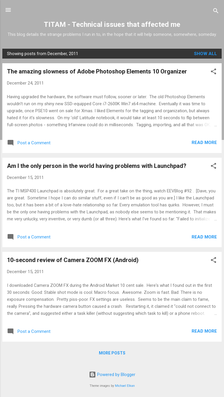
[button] (213, 72)
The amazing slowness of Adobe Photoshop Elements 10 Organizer (97, 71)
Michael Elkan (125, 386)
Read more (204, 142)
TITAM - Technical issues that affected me (112, 24)
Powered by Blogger (112, 374)
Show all (205, 53)
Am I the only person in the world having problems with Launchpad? (96, 165)
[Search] (215, 12)
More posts (112, 353)
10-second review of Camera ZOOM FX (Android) (73, 260)
